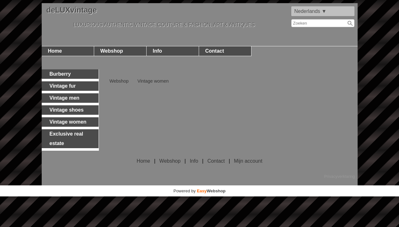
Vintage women (153, 81)
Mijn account (248, 161)
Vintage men (65, 98)
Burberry (60, 74)
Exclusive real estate (66, 138)
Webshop (111, 51)
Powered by (199, 191)
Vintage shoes (67, 110)
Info (157, 51)
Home (55, 51)
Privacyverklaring (339, 176)
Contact (214, 51)
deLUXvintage (71, 10)
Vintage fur (63, 86)
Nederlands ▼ (310, 11)
